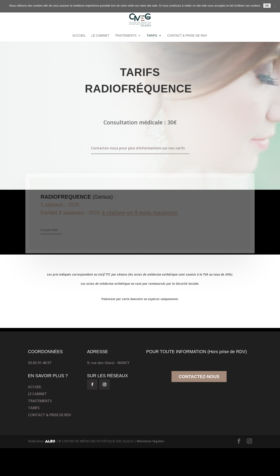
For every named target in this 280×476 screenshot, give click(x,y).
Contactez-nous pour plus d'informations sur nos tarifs (138, 148)
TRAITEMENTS (125, 35)
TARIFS (152, 35)
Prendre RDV (50, 230)
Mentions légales (150, 441)
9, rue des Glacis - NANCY (108, 362)
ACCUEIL (79, 35)
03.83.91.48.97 (39, 362)
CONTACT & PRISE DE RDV (187, 35)
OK (267, 5)
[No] (274, 6)
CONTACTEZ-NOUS (199, 376)
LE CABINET (100, 35)
